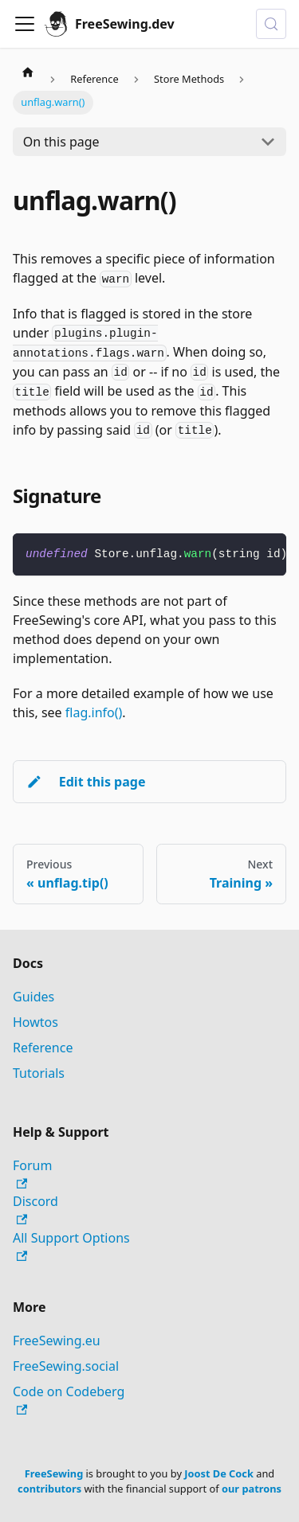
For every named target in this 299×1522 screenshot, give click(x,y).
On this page (61, 141)
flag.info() (94, 712)
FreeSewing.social (66, 1366)
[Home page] (28, 71)
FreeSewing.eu (56, 1340)
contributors (49, 1488)
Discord (35, 1208)
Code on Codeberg (68, 1399)
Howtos (35, 1022)
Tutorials (39, 1073)
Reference (43, 1047)
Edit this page (85, 781)
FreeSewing (54, 1473)
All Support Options (71, 1245)
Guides (33, 996)
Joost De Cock (219, 1473)
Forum (32, 1173)
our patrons (251, 1488)
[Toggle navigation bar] (25, 24)
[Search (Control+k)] (271, 24)
